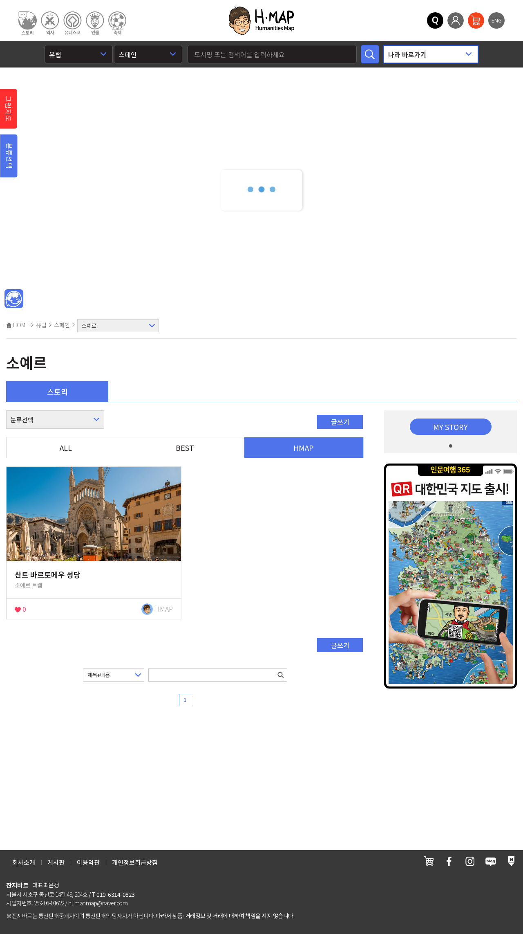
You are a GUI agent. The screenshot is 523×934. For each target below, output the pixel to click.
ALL (66, 447)
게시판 (56, 862)
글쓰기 (340, 422)
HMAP (303, 447)
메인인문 (14, 299)
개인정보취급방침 (135, 862)
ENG (497, 20)
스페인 (62, 325)
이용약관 (88, 862)
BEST (185, 447)
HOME (17, 325)
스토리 (57, 391)
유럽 (41, 325)
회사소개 (23, 862)
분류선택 (9, 156)
